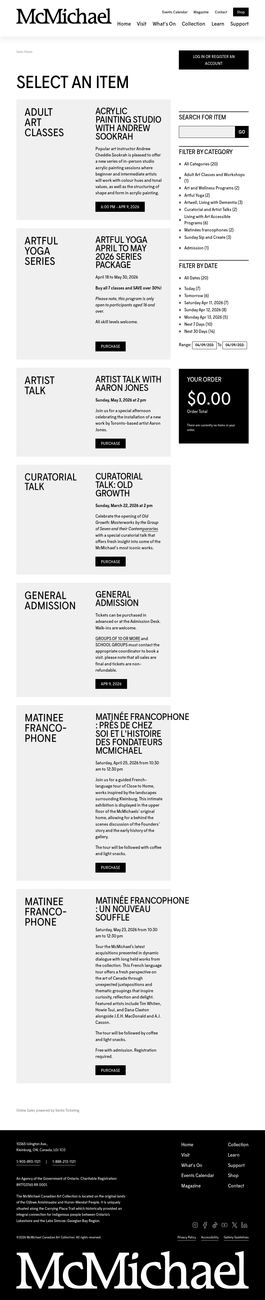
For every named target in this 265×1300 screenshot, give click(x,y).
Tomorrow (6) (196, 296)
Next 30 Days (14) (199, 332)
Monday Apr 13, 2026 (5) (206, 317)
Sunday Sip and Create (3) (207, 238)
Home (124, 24)
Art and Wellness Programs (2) (211, 188)
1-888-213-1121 (64, 1162)
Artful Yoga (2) (197, 196)
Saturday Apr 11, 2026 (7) (206, 303)
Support (239, 24)
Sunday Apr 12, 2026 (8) (205, 310)
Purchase (110, 347)
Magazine (201, 12)
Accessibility (209, 1237)
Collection (193, 24)
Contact (221, 12)
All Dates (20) (196, 278)
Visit (141, 24)
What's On (164, 24)
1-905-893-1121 (28, 1162)
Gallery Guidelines (236, 1237)
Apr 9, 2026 (111, 684)
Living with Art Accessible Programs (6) (207, 220)
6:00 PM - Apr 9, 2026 (120, 207)
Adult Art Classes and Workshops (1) (214, 178)
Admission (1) (196, 248)
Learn (218, 24)
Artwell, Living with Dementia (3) (213, 203)
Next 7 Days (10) (198, 324)
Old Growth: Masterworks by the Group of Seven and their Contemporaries (126, 522)
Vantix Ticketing (67, 1110)
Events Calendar (175, 12)
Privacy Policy (186, 1237)
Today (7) (192, 289)
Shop (241, 12)
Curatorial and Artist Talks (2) (210, 210)
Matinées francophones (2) (209, 230)
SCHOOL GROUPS (111, 645)
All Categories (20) (201, 164)
